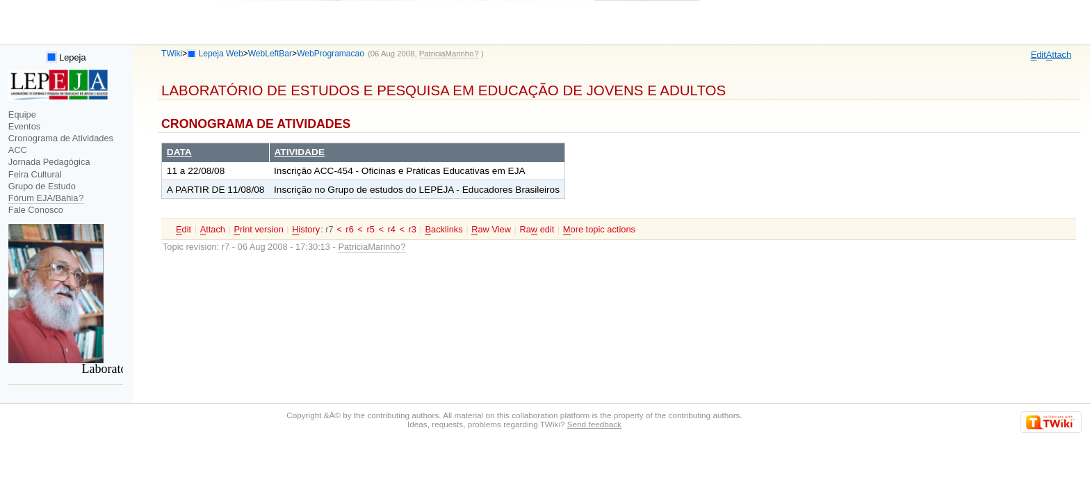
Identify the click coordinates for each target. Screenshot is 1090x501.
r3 (412, 229)
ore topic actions (599, 229)
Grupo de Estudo (42, 186)
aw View (491, 229)
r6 (349, 229)
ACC (17, 150)
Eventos (24, 126)
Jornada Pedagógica (49, 162)
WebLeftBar (270, 53)
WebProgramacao (330, 53)
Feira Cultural (35, 174)
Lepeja (66, 57)
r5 (370, 229)
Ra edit (536, 229)
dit (1038, 55)
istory (306, 229)
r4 (392, 229)
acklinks (443, 229)
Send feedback (594, 424)
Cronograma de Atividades (60, 138)
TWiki (171, 53)
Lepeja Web (221, 53)
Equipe (22, 114)
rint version (258, 229)
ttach (1058, 55)
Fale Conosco (35, 210)
